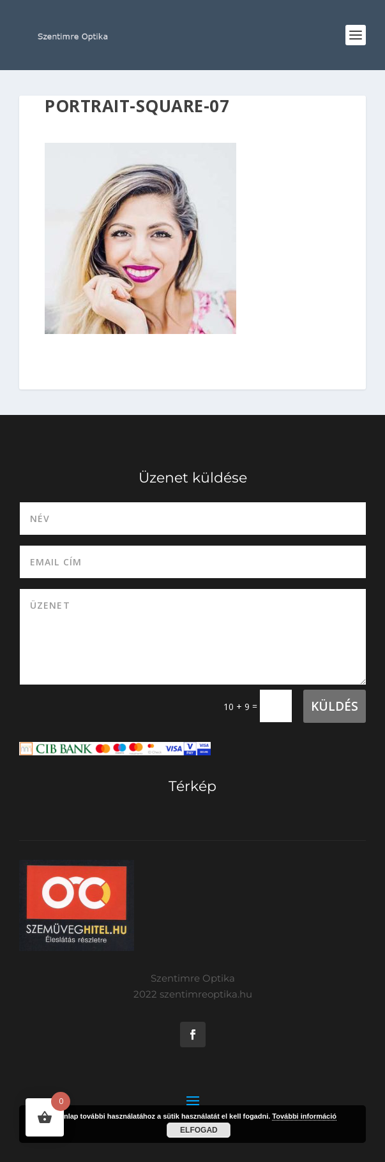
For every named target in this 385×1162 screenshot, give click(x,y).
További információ (304, 1116)
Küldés (334, 706)
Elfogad (199, 1130)
